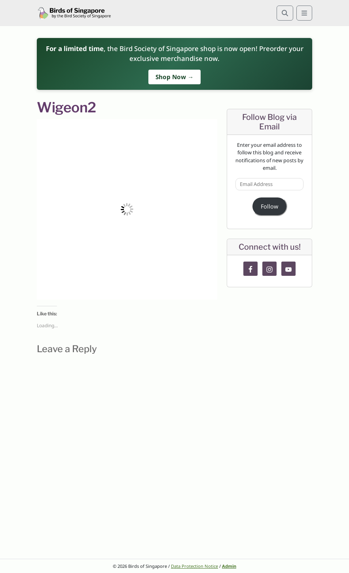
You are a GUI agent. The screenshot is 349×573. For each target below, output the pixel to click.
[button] (127, 209)
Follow (269, 206)
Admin (229, 566)
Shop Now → (174, 77)
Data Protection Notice (194, 566)
